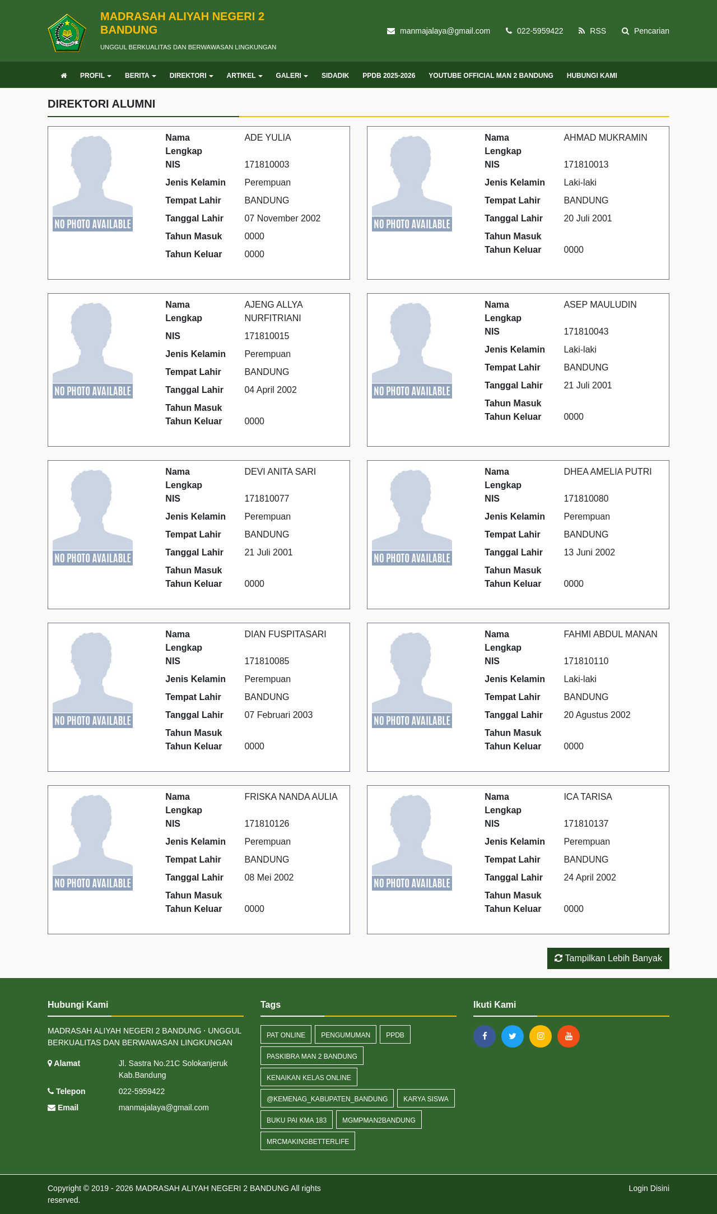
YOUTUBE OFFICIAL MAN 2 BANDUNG (491, 76)
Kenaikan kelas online (309, 1078)
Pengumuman (345, 1035)
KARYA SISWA (425, 1099)
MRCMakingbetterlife (308, 1142)
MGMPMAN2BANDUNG (379, 1120)
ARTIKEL (245, 76)
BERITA (140, 76)
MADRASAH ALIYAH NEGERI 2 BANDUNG (211, 1188)
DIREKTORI (191, 76)
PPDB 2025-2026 (388, 76)
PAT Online (286, 1035)
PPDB (395, 1035)
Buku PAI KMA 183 (297, 1120)
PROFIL (95, 76)
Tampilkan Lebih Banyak (608, 958)
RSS (592, 30)
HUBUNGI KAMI (592, 76)
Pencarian (645, 30)
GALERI (292, 76)
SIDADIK (335, 76)
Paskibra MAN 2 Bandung (312, 1056)
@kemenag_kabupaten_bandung (327, 1099)
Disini (659, 1188)
